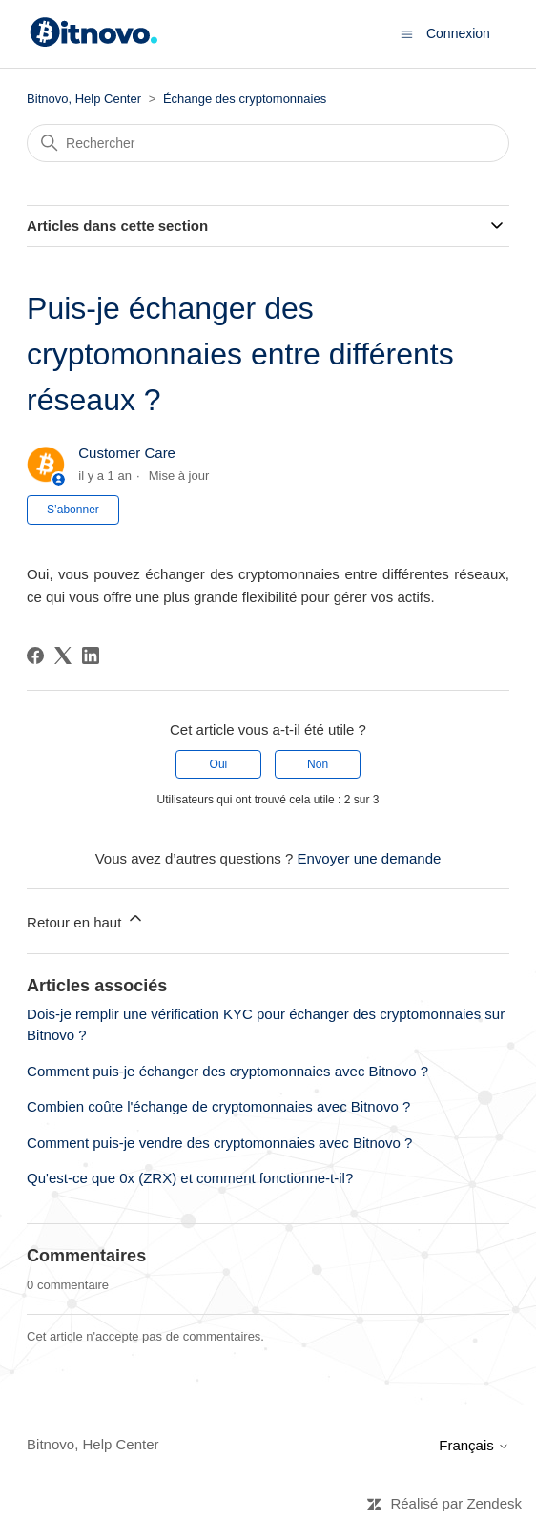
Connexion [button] (458, 33)
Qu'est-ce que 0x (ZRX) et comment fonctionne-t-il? (190, 1178)
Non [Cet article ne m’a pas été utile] (317, 764)
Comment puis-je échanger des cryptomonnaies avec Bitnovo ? (227, 1071)
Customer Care (126, 453)
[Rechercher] (268, 143)
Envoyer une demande (369, 858)
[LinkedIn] (90, 655)
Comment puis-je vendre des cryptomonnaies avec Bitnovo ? (219, 1143)
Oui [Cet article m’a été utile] (219, 764)
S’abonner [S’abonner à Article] (73, 509)
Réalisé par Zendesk (456, 1503)
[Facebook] (35, 655)
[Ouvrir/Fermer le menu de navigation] (407, 33)
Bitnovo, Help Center (84, 99)
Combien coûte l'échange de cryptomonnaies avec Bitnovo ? (218, 1106)
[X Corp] (63, 655)
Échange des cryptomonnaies (244, 99)
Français (474, 1445)
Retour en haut (85, 919)
